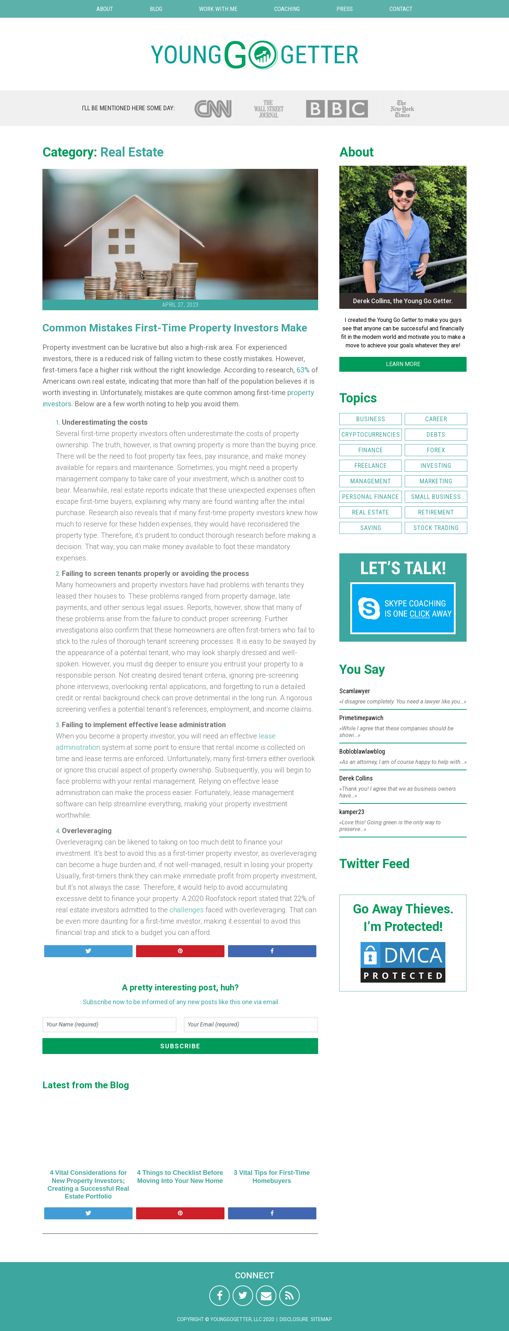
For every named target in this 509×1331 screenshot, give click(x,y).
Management (370, 481)
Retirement (436, 512)
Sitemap (321, 1319)
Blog (156, 8)
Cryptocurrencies (370, 434)
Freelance (371, 465)
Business (370, 419)
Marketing (436, 481)
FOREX (436, 450)
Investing (436, 465)
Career (436, 419)
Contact (401, 8)
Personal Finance (370, 496)
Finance (370, 450)
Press (345, 8)
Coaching (287, 8)
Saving (370, 527)
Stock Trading (436, 527)
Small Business (436, 496)
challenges (187, 910)
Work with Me (218, 8)
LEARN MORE (403, 364)
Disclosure (294, 1319)
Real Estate (132, 152)
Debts (436, 434)
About (104, 8)
